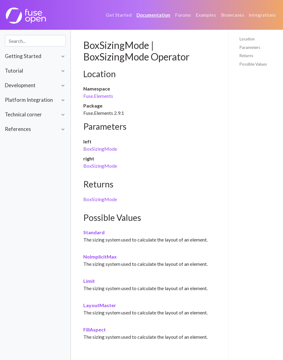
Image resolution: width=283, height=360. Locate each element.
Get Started (119, 15)
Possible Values (253, 64)
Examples (206, 15)
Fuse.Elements (98, 96)
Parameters (250, 47)
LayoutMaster (99, 305)
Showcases (232, 15)
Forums (183, 15)
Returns (246, 55)
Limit (89, 281)
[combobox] (35, 40)
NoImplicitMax (100, 256)
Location (247, 38)
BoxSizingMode (100, 149)
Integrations (262, 15)
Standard (94, 232)
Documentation (153, 15)
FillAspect (94, 329)
